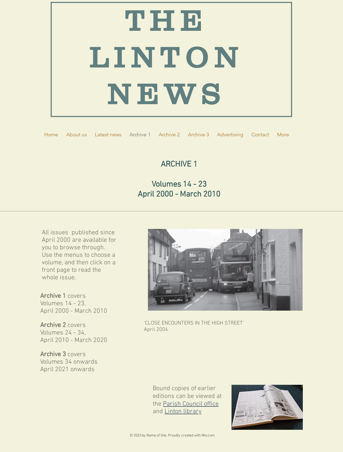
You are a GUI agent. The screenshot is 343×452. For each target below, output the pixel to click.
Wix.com (208, 435)
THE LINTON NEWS (166, 57)
